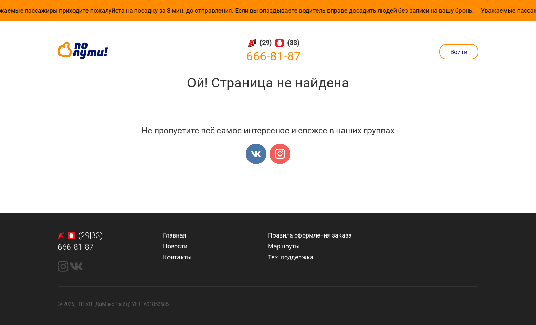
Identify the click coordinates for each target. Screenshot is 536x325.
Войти (458, 51)
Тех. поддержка (290, 257)
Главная (174, 235)
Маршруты (284, 246)
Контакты (177, 257)
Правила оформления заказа (310, 235)
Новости (175, 246)
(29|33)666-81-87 (80, 241)
